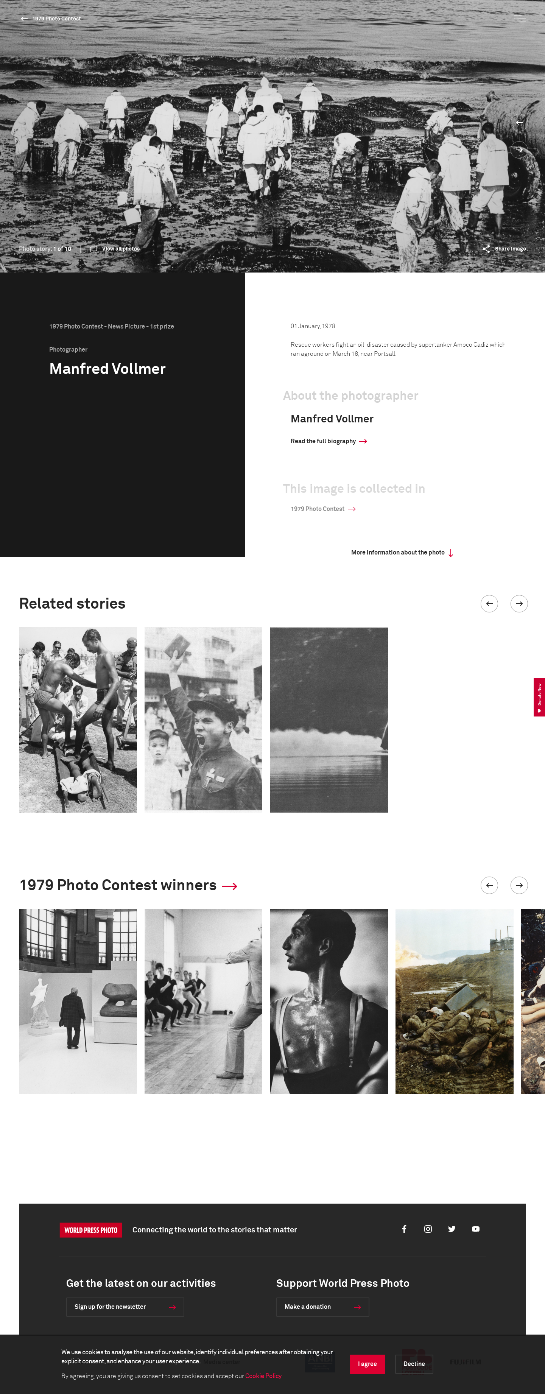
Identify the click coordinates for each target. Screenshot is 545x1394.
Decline (414, 1364)
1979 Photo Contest (56, 19)
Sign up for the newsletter (110, 1307)
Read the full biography (323, 441)
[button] (489, 603)
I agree (367, 1364)
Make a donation (308, 1307)
